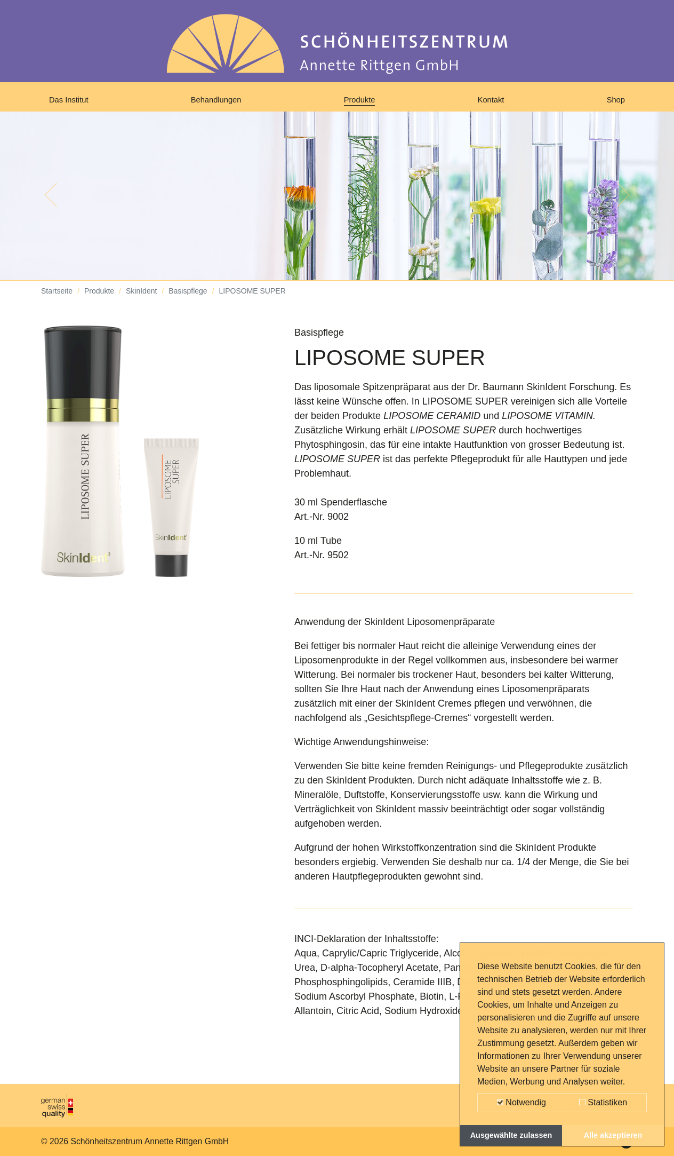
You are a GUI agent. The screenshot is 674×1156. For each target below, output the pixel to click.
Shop (614, 102)
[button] (50, 202)
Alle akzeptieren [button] (613, 1135)
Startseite (57, 299)
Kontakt (493, 102)
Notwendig (521, 1102)
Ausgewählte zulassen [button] (511, 1135)
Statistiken (603, 1102)
